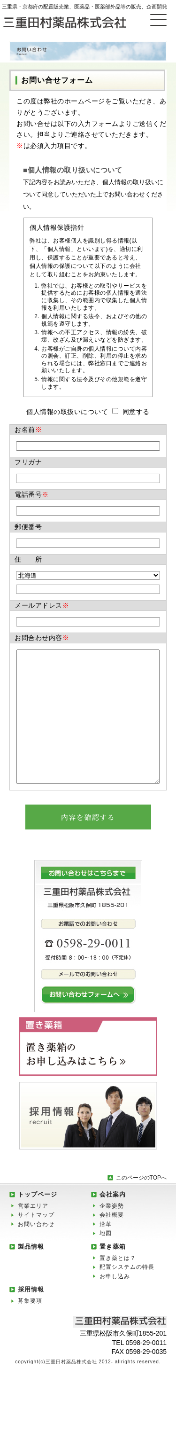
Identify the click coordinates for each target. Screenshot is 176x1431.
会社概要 (111, 1243)
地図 (105, 1261)
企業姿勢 (111, 1234)
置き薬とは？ (117, 1286)
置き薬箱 (112, 1274)
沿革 (105, 1252)
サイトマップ (36, 1243)
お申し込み (114, 1304)
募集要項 (30, 1329)
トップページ (37, 1222)
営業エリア (33, 1234)
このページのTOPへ (141, 1206)
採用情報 (31, 1317)
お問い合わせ (36, 1252)
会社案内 (112, 1222)
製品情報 (31, 1274)
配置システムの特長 (126, 1295)
